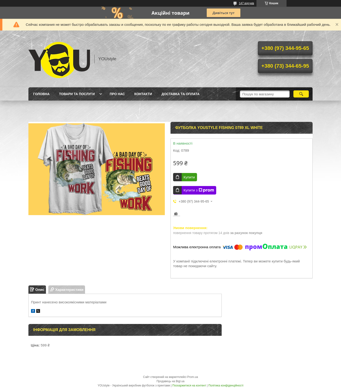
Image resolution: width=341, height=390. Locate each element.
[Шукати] (301, 94)
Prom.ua (192, 377)
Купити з (199, 190)
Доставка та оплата (181, 94)
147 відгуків (246, 3)
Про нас (117, 94)
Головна (41, 94)
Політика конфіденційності (225, 385)
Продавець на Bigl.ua (170, 381)
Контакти (143, 94)
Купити (189, 177)
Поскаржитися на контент (189, 385)
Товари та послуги (77, 94)
